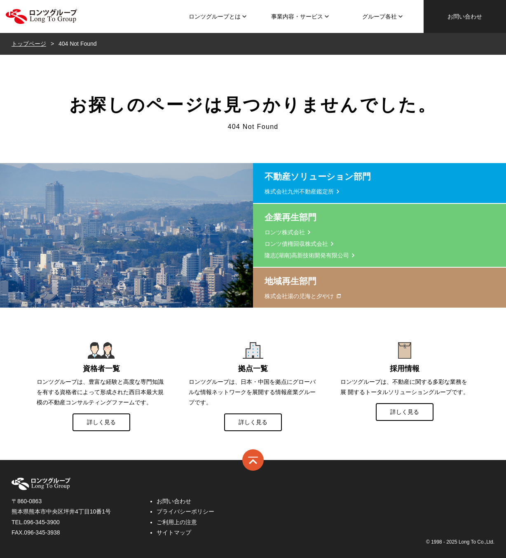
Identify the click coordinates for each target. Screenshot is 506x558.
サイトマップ (174, 532)
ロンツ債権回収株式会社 (296, 243)
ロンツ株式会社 (41, 16)
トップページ (29, 43)
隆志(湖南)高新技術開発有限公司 (307, 255)
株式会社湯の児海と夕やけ (299, 296)
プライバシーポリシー (185, 511)
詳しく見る (101, 422)
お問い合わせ (464, 16)
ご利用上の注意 (177, 522)
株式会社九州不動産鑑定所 (299, 191)
